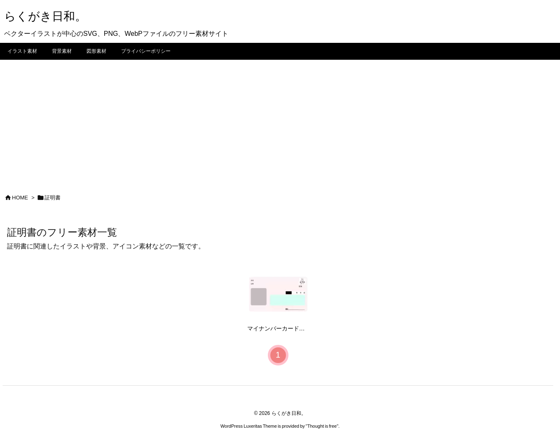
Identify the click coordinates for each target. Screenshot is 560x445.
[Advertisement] (280, 121)
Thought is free (322, 426)
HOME (20, 197)
